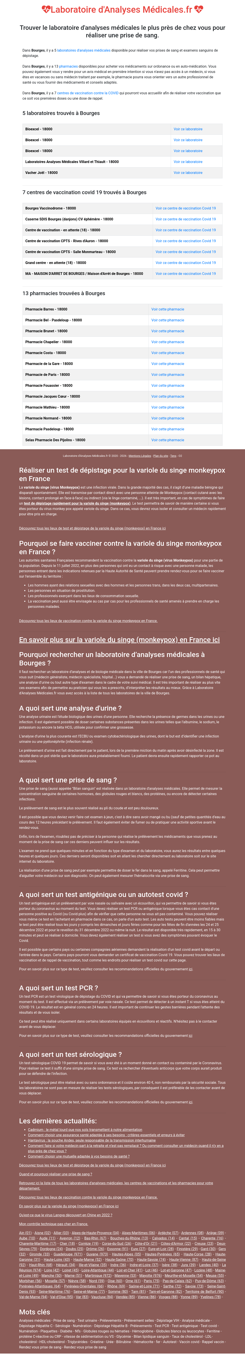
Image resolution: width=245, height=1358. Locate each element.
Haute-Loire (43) (57, 1259)
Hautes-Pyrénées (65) (162, 1254)
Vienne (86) (147, 1297)
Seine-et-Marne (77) (89, 1291)
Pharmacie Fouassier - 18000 (48, 385)
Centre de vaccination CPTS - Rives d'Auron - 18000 (66, 241)
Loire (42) (52, 1270)
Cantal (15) (188, 1238)
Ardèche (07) (168, 1233)
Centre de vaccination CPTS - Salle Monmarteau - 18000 (70, 252)
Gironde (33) (40, 1254)
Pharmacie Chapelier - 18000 (48, 342)
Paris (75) (151, 1281)
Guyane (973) (97, 1254)
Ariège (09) (215, 1233)
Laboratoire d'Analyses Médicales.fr (122, 9)
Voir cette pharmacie (167, 309)
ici (190, 969)
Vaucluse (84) (102, 1297)
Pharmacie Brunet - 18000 (46, 331)
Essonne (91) (117, 1249)
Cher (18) (67, 1243)
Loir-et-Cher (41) (130, 1270)
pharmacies (68, 66)
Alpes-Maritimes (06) (138, 1233)
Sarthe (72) (172, 1286)
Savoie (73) (194, 1286)
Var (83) (82, 1297)
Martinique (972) (98, 1275)
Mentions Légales (140, 455)
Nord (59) (96, 1281)
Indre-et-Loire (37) (144, 1265)
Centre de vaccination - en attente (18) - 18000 (62, 230)
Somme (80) (118, 1291)
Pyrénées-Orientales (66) (84, 1286)
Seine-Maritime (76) (54, 1291)
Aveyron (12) (70, 1238)
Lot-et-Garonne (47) (176, 1270)
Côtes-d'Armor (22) (176, 1243)
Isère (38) (169, 1265)
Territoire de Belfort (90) (204, 1291)
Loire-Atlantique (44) (98, 1270)
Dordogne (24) (51, 1249)
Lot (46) (151, 1270)
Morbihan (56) (30, 1281)
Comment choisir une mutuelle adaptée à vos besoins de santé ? (79, 1156)
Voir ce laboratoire (188, 129)
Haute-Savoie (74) (151, 1259)
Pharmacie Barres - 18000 (46, 309)
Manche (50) (51, 1275)
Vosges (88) (168, 1297)
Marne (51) (73, 1275)
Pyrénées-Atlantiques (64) (39, 1286)
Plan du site (160, 455)
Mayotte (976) (150, 1275)
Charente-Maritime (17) (37, 1243)
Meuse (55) (215, 1275)
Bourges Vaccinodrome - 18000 (50, 208)
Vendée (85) (125, 1297)
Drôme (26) (95, 1249)
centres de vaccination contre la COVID (87, 93)
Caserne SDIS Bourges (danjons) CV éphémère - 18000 (69, 219)
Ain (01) (25, 1233)
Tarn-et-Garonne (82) (165, 1291)
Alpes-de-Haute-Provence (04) (95, 1233)
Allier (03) (61, 1233)
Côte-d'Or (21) (146, 1243)
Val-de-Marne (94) (33, 1297)
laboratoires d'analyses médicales (83, 50)
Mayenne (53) (125, 1275)
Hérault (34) (65, 1265)
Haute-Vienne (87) (183, 1259)
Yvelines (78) (211, 1297)
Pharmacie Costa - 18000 (45, 353)
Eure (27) (138, 1249)
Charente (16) (212, 1238)
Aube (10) (27, 1238)
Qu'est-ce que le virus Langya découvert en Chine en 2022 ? (65, 1215)
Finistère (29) (187, 1249)
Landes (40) (209, 1265)
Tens (173, 455)
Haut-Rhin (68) (40, 1265)
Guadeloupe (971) (68, 1254)
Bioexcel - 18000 (38, 129)
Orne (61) (133, 1281)
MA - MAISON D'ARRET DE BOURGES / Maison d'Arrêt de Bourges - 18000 (84, 274)
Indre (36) (118, 1265)
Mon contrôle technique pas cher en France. (53, 1224)
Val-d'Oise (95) (61, 1297)
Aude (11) (47, 1238)
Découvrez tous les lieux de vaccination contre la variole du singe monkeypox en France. (88, 621)
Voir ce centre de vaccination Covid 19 (186, 208)
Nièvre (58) (77, 1281)
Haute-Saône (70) (119, 1259)
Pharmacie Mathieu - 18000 (47, 407)
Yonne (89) (189, 1297)
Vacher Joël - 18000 (41, 173)
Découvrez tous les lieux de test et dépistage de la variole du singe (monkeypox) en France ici (92, 528)
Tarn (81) (138, 1291)
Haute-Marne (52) (87, 1259)
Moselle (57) (55, 1281)
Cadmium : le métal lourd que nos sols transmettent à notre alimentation (85, 1130)
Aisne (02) (42, 1233)
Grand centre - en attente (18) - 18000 (55, 263)
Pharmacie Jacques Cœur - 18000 (52, 396)
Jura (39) (188, 1265)
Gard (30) (208, 1249)
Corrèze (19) (88, 1243)
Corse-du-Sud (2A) (116, 1243)
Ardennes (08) (192, 1233)
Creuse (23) (204, 1243)
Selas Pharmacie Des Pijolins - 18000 (55, 440)
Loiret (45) (70, 1270)
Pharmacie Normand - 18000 (48, 418)
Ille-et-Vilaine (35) (93, 1265)
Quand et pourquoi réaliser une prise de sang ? (55, 1174)
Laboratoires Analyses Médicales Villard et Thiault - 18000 (72, 162)
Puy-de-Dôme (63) (209, 1281)
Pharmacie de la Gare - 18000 (49, 364)
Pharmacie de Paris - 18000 (47, 375)
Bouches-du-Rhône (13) (129, 1238)
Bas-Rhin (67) (95, 1238)
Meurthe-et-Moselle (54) (184, 1275)
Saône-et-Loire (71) (144, 1286)
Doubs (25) (74, 1249)
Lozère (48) (203, 1270)
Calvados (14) (163, 1238)
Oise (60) (115, 1281)
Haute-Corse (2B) (197, 1254)
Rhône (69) (116, 1286)
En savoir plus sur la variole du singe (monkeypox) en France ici (119, 639)
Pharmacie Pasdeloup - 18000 (49, 429)
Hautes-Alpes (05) (126, 1254)
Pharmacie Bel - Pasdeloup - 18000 (53, 320)
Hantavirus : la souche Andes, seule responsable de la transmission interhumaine (92, 1140)
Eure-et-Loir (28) (161, 1249)
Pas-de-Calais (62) (177, 1281)
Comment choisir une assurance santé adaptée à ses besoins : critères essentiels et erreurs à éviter (106, 1135)
